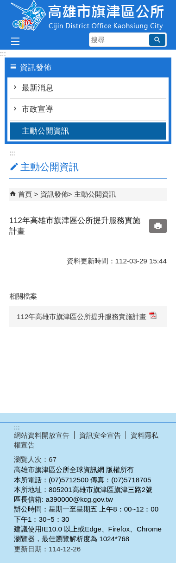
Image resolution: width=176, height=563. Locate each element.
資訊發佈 (54, 194)
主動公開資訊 (45, 131)
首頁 (25, 194)
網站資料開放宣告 (41, 435)
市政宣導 (37, 109)
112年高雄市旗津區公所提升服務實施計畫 (87, 316)
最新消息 (37, 87)
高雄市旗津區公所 (88, 15)
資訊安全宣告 (100, 435)
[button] (157, 40)
